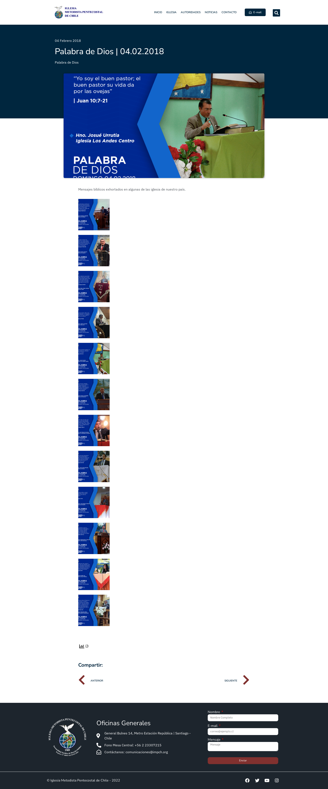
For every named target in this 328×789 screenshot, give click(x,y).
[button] (276, 13)
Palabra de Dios (67, 62)
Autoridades (191, 12)
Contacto (229, 12)
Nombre (214, 712)
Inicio (158, 12)
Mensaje (214, 740)
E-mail (213, 726)
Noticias (211, 12)
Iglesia (171, 12)
